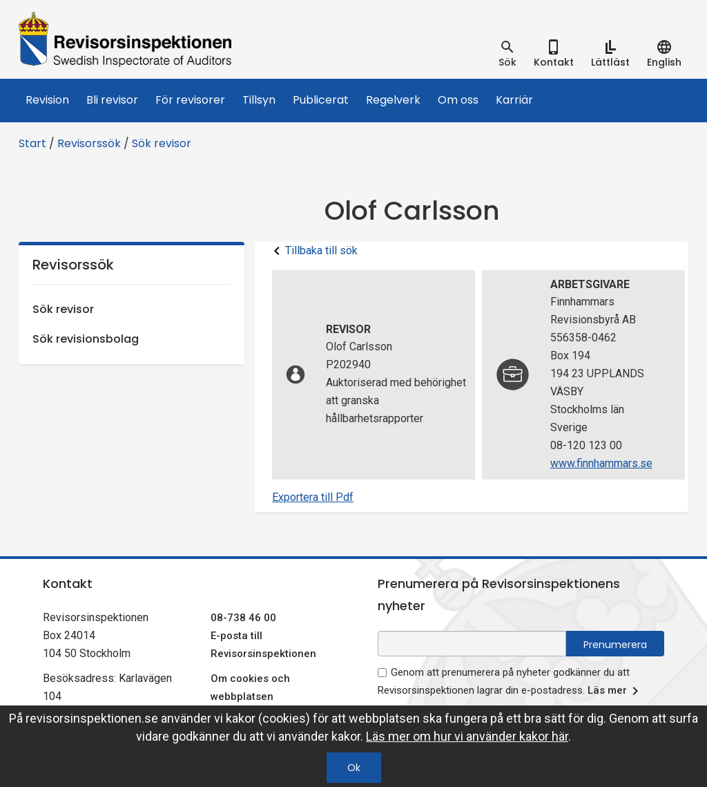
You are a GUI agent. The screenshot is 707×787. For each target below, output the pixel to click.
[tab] (507, 54)
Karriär (514, 100)
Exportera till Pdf (313, 497)
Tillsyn (258, 100)
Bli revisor (112, 100)
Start (32, 143)
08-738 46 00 (243, 617)
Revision (47, 100)
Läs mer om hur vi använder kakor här (467, 736)
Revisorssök (89, 143)
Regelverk (393, 100)
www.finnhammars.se (601, 463)
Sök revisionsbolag (85, 339)
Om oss (458, 100)
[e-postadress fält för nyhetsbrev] (472, 643)
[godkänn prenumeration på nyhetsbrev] (382, 672)
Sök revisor (161, 143)
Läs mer (615, 691)
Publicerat (321, 100)
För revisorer (190, 100)
